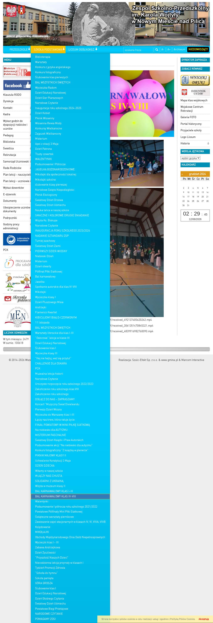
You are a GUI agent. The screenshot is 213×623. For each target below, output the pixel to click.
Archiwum (179, 49)
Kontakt (7, 107)
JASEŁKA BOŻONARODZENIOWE (55, 169)
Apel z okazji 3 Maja (46, 143)
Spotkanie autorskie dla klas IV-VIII (56, 286)
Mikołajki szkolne (45, 179)
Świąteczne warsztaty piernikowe (54, 516)
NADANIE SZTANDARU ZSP (52, 235)
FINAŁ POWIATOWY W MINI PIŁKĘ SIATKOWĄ (62, 424)
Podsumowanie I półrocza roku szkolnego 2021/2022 (66, 506)
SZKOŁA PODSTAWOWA (48, 49)
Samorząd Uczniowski (16, 161)
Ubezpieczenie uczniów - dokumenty (17, 209)
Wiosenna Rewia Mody (48, 123)
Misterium (41, 138)
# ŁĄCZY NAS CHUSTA (48, 475)
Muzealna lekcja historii (49, 373)
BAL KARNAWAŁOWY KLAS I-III (54, 491)
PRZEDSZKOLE (19, 49)
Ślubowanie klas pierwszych (51, 77)
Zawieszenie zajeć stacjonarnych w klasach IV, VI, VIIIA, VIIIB (70, 521)
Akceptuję (204, 619)
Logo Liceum (188, 137)
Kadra (6, 114)
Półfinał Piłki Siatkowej (48, 271)
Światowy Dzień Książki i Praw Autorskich (59, 440)
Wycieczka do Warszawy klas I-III (54, 414)
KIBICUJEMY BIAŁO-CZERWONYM (56, 317)
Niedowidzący (198, 49)
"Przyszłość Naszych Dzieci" (51, 557)
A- (162, 49)
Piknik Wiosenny (44, 118)
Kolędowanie (42, 527)
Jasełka (40, 281)
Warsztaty (41, 62)
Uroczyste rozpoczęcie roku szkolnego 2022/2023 (64, 383)
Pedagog (8, 135)
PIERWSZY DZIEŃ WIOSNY (51, 251)
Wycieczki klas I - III (47, 542)
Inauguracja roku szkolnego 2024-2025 (58, 108)
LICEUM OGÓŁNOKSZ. (81, 49)
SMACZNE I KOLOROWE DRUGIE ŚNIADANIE (62, 215)
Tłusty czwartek (44, 154)
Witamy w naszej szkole (49, 470)
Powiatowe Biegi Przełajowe (51, 608)
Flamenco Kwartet (46, 312)
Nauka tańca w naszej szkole (52, 210)
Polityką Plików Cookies (182, 619)
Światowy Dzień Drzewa (49, 200)
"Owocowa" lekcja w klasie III (52, 337)
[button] (29, 49)
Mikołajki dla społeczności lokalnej (55, 174)
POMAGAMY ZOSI (45, 619)
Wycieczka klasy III (46, 353)
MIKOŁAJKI (42, 532)
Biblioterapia (42, 56)
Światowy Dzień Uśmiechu (50, 205)
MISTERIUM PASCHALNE (50, 435)
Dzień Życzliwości (45, 552)
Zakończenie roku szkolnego (52, 394)
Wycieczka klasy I (45, 297)
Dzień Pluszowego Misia (49, 302)
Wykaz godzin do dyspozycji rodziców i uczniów (15, 124)
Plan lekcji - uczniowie (16, 181)
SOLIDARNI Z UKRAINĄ (49, 481)
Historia (185, 143)
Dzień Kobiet (42, 113)
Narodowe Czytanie (46, 102)
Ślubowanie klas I (45, 348)
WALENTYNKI (43, 159)
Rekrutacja (9, 154)
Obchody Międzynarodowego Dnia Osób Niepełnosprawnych (70, 537)
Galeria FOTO (188, 117)
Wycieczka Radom (46, 87)
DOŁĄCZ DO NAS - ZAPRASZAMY (55, 399)
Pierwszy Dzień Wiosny (48, 409)
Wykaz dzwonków (13, 187)
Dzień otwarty (43, 266)
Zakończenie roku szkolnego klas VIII (57, 389)
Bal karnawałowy (45, 276)
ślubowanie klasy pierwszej (51, 184)
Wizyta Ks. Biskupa (46, 220)
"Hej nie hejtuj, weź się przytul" (53, 358)
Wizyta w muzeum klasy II (50, 486)
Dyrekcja (8, 101)
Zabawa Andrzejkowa (47, 547)
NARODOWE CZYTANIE (49, 613)
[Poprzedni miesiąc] (182, 174)
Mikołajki (40, 292)
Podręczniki (10, 217)
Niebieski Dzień (44, 256)
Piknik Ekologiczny (46, 194)
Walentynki (41, 501)
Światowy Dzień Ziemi (48, 246)
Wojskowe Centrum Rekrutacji (192, 108)
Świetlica (8, 148)
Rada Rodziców (12, 168)
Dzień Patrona (43, 148)
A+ (169, 49)
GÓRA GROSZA (44, 583)
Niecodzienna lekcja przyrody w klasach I (59, 562)
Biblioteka (9, 141)
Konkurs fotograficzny (48, 72)
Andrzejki (40, 307)
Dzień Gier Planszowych (49, 97)
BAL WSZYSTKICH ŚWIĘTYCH (52, 82)
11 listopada (42, 322)
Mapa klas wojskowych (194, 100)
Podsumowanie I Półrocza (50, 164)
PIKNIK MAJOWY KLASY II (50, 455)
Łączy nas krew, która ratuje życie (55, 419)
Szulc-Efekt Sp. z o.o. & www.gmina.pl (155, 360)
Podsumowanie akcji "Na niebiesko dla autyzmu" (64, 445)
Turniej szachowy (45, 240)
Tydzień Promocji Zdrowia (50, 567)
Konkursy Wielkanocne (48, 128)
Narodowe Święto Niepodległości (54, 189)
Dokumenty (10, 200)
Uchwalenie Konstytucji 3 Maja (53, 460)
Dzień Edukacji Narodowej (50, 92)
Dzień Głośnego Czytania (49, 598)
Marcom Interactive (192, 360)
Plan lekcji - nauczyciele (17, 174)
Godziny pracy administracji (11, 226)
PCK (37, 368)
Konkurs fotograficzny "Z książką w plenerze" (61, 450)
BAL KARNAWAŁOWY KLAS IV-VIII (55, 496)
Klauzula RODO (12, 94)
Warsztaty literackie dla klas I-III (54, 332)
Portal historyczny (191, 123)
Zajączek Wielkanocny (48, 133)
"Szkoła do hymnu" (46, 573)
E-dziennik (9, 194)
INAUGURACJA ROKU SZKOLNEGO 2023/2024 (62, 230)
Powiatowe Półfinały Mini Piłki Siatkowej (58, 511)
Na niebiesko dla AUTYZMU (51, 429)
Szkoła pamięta (44, 578)
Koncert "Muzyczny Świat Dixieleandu (57, 404)
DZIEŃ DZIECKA (44, 465)
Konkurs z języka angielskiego (53, 67)
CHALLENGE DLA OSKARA (51, 363)
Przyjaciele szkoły (191, 130)
